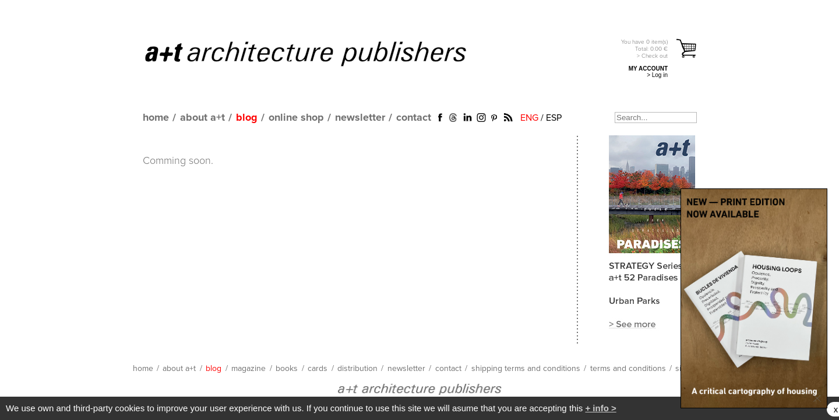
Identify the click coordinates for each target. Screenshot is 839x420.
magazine (248, 369)
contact (413, 118)
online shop (296, 118)
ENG (529, 118)
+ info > (600, 408)
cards (317, 369)
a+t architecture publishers (320, 53)
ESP (554, 118)
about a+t (202, 118)
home (156, 118)
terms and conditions (628, 369)
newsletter (360, 118)
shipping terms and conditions (525, 369)
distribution (357, 369)
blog (247, 118)
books (287, 369)
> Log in (657, 75)
